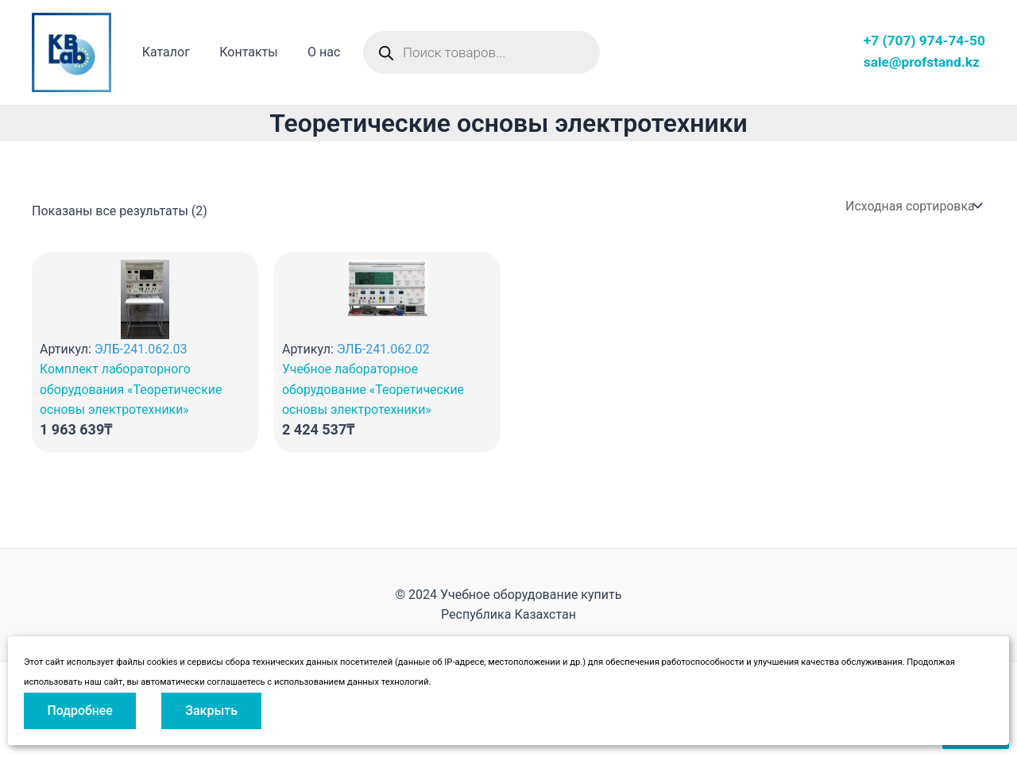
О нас (313, 52)
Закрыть (213, 710)
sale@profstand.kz (922, 62)
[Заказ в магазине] (911, 206)
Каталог (164, 52)
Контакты (242, 52)
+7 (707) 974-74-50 (924, 40)
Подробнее (81, 710)
